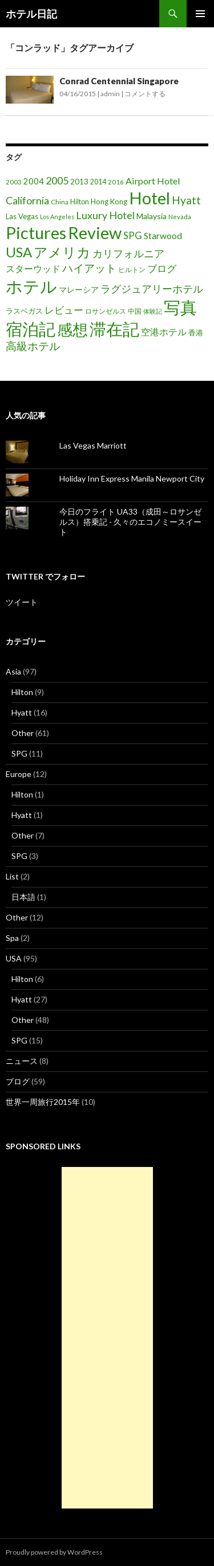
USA (14, 958)
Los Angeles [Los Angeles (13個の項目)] (57, 216)
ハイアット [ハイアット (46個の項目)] (89, 267)
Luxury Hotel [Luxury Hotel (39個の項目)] (105, 215)
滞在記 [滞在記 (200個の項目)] (114, 329)
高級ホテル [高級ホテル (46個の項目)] (33, 345)
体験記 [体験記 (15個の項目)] (152, 311)
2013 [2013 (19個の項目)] (79, 181)
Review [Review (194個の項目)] (95, 232)
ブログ (18, 1081)
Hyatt (21, 712)
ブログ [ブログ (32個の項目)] (161, 268)
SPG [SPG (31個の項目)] (132, 235)
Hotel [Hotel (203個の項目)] (149, 198)
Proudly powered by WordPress (54, 1552)
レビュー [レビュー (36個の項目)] (64, 310)
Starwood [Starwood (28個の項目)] (163, 236)
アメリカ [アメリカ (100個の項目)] (62, 252)
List (12, 876)
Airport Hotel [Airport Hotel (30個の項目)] (153, 180)
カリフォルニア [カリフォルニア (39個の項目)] (128, 253)
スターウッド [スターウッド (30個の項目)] (33, 268)
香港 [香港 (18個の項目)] (195, 332)
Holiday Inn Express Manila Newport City (131, 478)
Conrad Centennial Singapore (119, 81)
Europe (18, 774)
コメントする (144, 93)
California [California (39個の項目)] (27, 200)
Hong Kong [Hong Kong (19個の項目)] (109, 201)
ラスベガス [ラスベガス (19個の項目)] (24, 310)
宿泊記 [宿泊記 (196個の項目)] (30, 329)
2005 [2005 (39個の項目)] (57, 180)
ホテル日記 (31, 13)
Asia (13, 671)
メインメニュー (200, 13)
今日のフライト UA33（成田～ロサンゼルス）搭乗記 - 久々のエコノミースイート (130, 522)
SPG (19, 753)
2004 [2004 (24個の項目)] (33, 181)
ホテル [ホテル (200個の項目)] (31, 286)
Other (22, 733)
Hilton (22, 692)
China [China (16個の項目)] (59, 202)
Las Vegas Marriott (93, 445)
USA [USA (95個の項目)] (19, 252)
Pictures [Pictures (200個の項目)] (36, 232)
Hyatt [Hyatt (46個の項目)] (186, 200)
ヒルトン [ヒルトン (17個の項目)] (132, 269)
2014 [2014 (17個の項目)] (98, 182)
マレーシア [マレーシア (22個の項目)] (79, 289)
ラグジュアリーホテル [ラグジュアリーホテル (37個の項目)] (151, 289)
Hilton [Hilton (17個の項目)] (79, 202)
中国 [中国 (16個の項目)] (135, 311)
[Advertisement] (107, 1338)
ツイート (22, 602)
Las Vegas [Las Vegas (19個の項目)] (22, 216)
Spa (12, 938)
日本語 (23, 897)
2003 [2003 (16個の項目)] (14, 182)
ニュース (22, 1061)
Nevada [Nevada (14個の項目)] (179, 216)
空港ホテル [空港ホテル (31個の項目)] (164, 332)
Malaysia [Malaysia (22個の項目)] (151, 216)
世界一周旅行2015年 (43, 1102)
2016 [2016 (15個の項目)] (116, 182)
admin (110, 93)
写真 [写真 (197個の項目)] (180, 307)
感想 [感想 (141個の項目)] (72, 329)
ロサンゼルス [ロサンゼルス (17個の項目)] (105, 311)
